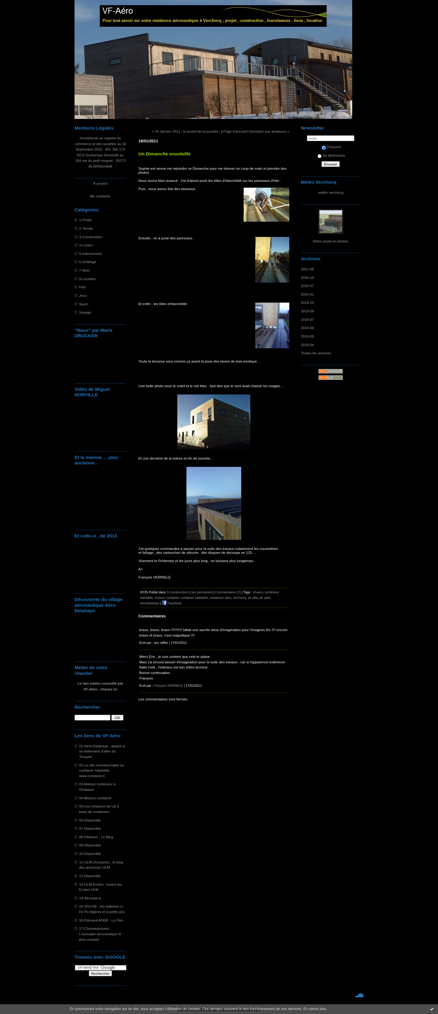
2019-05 (307, 336)
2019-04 (307, 345)
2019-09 (307, 311)
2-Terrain (86, 228)
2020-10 (307, 278)
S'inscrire (331, 147)
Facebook (172, 603)
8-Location (87, 279)
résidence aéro (220, 597)
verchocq (239, 597)
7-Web (84, 270)
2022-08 (307, 269)
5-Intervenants (90, 253)
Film (82, 287)
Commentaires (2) (228, 592)
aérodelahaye (149, 603)
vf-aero (258, 592)
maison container (167, 597)
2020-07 (307, 286)
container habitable (194, 597)
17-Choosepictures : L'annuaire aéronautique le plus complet (100, 933)
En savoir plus (314, 1009)
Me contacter (100, 196)
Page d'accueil (234, 131)
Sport (83, 304)
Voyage (85, 312)
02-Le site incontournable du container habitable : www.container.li (101, 770)
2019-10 (307, 302)
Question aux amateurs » (269, 131)
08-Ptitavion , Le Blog (96, 837)
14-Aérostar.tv (90, 898)
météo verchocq (330, 192)
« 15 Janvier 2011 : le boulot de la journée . (186, 131)
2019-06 (307, 328)
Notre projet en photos (330, 241)
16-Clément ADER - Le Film (101, 920)
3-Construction (90, 237)
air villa (253, 597)
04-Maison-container (95, 798)
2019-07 (307, 319)
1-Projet (85, 220)
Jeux (83, 295)
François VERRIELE (168, 685)
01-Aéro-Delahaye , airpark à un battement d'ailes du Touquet (102, 751)
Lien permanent (201, 592)
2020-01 (307, 294)
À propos (100, 183)
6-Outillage (87, 262)
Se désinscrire (331, 155)
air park (265, 597)
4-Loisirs (85, 245)
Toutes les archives (316, 353)
